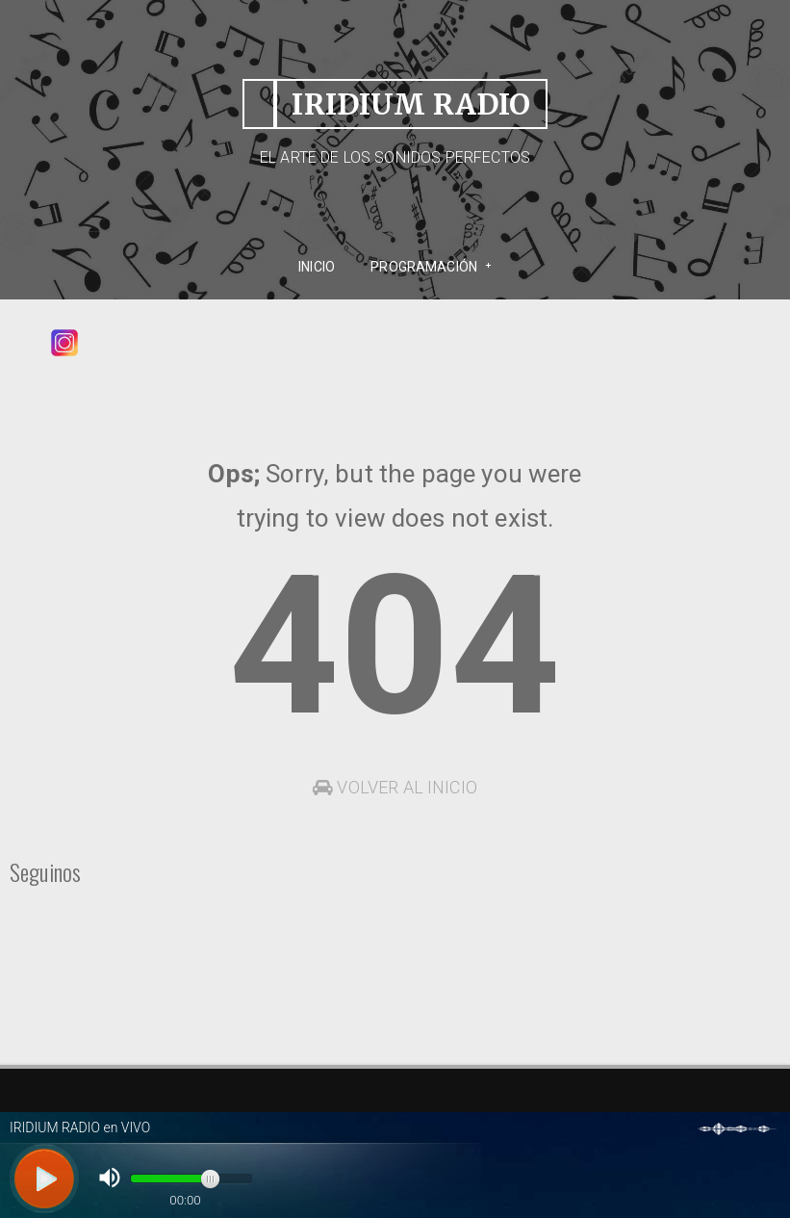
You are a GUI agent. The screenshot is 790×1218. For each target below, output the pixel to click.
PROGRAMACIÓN (424, 267)
